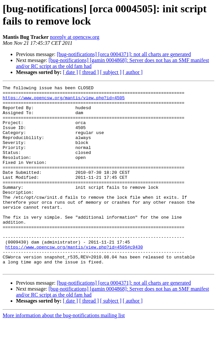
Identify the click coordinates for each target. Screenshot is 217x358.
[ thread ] (89, 72)
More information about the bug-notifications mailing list (64, 352)
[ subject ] (110, 72)
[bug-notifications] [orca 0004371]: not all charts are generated (124, 54)
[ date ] (70, 72)
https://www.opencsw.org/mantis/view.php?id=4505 (64, 101)
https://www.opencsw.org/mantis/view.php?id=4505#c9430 (74, 280)
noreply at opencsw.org (74, 37)
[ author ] (133, 72)
